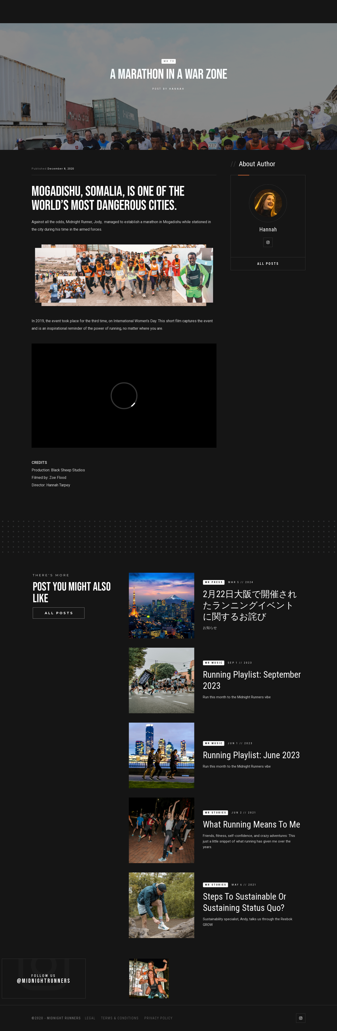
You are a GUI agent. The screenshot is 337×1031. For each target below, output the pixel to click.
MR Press (217, 582)
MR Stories (219, 812)
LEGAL (90, 1018)
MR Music (217, 662)
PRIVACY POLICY (158, 1018)
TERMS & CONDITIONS (120, 1018)
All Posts (268, 264)
